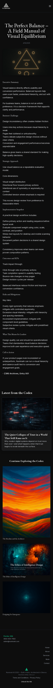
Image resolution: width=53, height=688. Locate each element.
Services (46, 655)
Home (47, 647)
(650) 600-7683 (9, 639)
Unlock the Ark (26, 682)
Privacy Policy (35, 678)
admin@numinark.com (11, 641)
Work (47, 659)
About (47, 651)
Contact (46, 663)
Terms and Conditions (21, 678)
